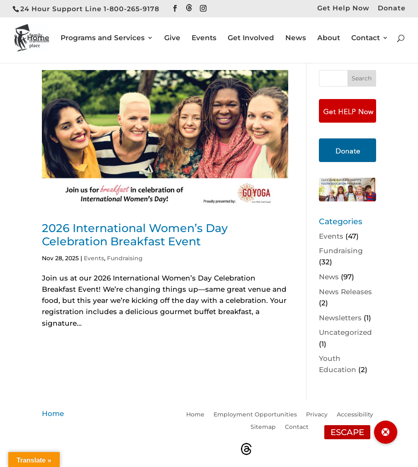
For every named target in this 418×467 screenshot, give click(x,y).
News (295, 38)
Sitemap (263, 427)
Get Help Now (343, 8)
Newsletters (340, 318)
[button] (385, 432)
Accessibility (355, 414)
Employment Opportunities (255, 414)
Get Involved (251, 38)
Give (172, 38)
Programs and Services (103, 38)
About (328, 38)
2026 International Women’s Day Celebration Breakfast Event (135, 234)
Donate (392, 8)
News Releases (345, 292)
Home (38, 38)
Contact (365, 38)
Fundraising (125, 258)
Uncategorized (345, 332)
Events (204, 38)
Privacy (317, 414)
